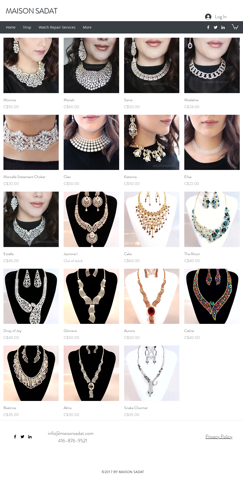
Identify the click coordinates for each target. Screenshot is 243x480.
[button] (235, 26)
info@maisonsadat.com (70, 433)
